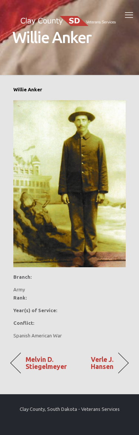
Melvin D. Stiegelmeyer (46, 363)
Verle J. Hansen (93, 363)
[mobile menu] (129, 15)
